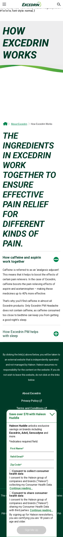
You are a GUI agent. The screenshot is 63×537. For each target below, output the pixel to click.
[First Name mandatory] (31, 448)
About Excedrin (19, 124)
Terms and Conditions (30, 408)
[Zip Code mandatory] (31, 464)
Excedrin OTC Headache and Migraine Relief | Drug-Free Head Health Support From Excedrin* (5, 123)
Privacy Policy (30, 400)
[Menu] (4, 4)
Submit (59, 4)
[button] (23, 259)
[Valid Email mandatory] (31, 456)
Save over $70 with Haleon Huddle (27, 416)
